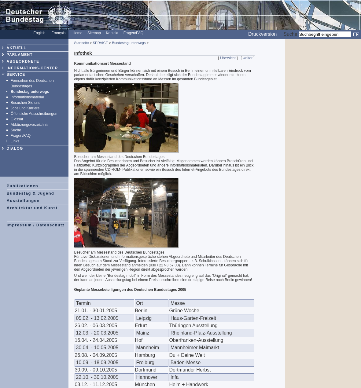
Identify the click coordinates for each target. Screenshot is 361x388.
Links (15, 141)
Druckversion (262, 34)
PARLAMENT (20, 55)
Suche (290, 34)
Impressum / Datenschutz (36, 225)
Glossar (17, 119)
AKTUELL (16, 48)
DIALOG (15, 148)
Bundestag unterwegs (30, 92)
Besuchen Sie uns (25, 103)
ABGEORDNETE (23, 61)
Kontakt (112, 33)
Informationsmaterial (27, 97)
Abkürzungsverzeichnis (29, 125)
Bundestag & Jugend (30, 193)
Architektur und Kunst (32, 208)
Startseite (81, 43)
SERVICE (16, 74)
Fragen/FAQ (133, 33)
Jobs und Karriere (25, 108)
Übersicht (228, 58)
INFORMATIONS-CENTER (32, 68)
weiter (247, 58)
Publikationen (23, 186)
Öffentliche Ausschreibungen (34, 114)
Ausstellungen (23, 200)
